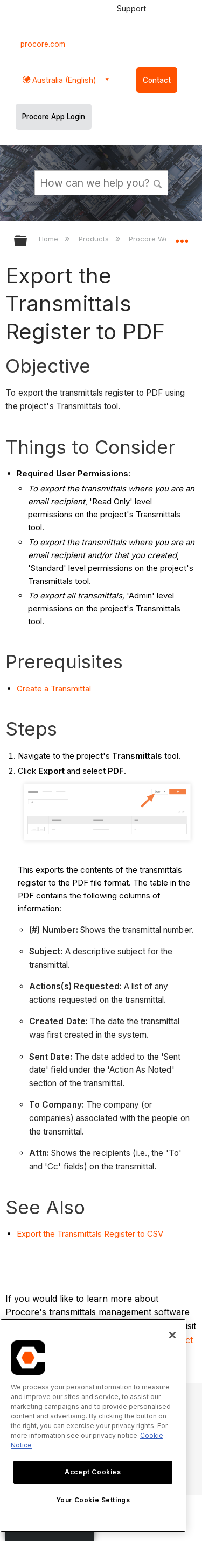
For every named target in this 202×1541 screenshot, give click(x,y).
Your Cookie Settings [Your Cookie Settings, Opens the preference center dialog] (93, 1500)
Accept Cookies (93, 1472)
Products (95, 238)
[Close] (172, 1335)
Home (49, 238)
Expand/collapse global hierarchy (27, 241)
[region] (93, 1425)
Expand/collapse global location (181, 237)
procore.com (42, 44)
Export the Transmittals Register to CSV (90, 1234)
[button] (158, 182)
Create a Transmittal (54, 688)
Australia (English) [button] (63, 79)
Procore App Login (53, 116)
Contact (157, 80)
